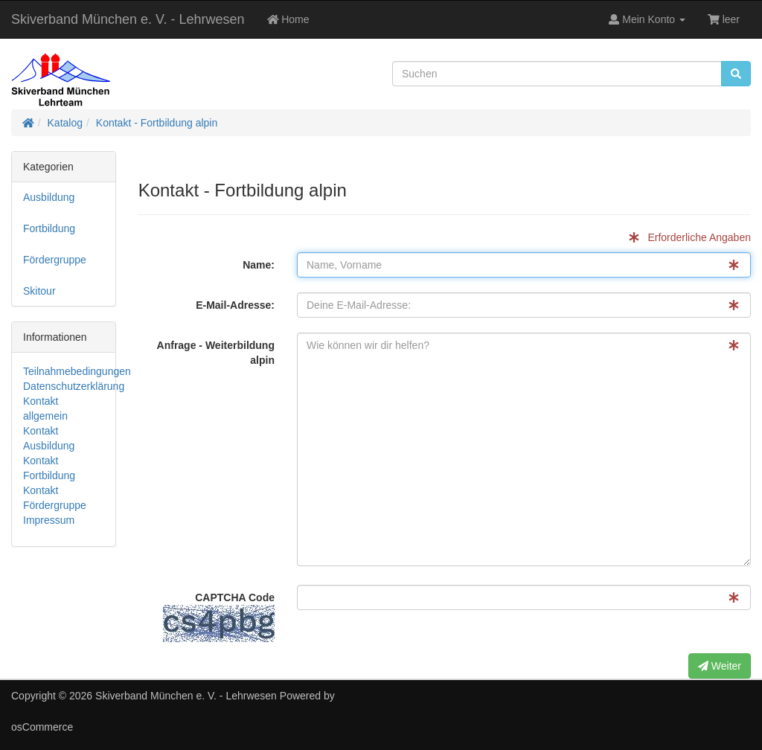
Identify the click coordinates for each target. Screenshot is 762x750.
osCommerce (42, 727)
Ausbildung (48, 197)
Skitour (39, 291)
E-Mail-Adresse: (235, 305)
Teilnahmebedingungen (77, 371)
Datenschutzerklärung (73, 386)
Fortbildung (49, 228)
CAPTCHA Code (219, 617)
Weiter (719, 666)
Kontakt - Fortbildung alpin (156, 123)
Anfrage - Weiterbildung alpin (216, 352)
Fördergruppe (54, 260)
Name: (259, 265)
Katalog (65, 123)
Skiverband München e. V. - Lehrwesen (128, 19)
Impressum (48, 520)
